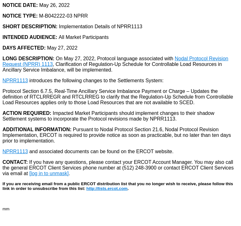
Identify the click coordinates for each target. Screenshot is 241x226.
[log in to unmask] (48, 173)
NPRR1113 (15, 80)
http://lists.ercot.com (106, 188)
